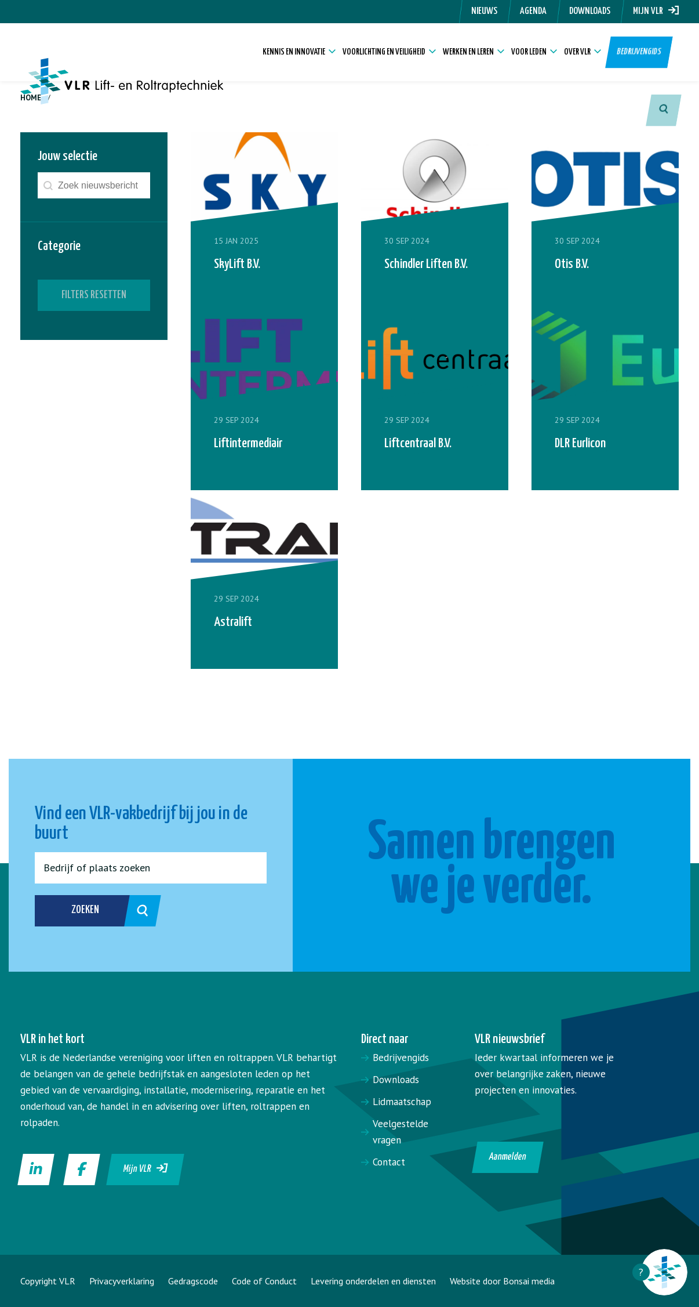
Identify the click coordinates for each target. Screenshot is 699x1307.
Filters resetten (93, 294)
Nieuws (484, 11)
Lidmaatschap (402, 1101)
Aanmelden (508, 1157)
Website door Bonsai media (502, 1281)
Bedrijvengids (639, 52)
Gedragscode (193, 1281)
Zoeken (102, 910)
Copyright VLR (47, 1281)
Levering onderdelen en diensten (373, 1281)
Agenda (533, 11)
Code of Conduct (264, 1281)
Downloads (589, 11)
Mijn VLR (656, 11)
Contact (389, 1162)
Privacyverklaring (121, 1281)
